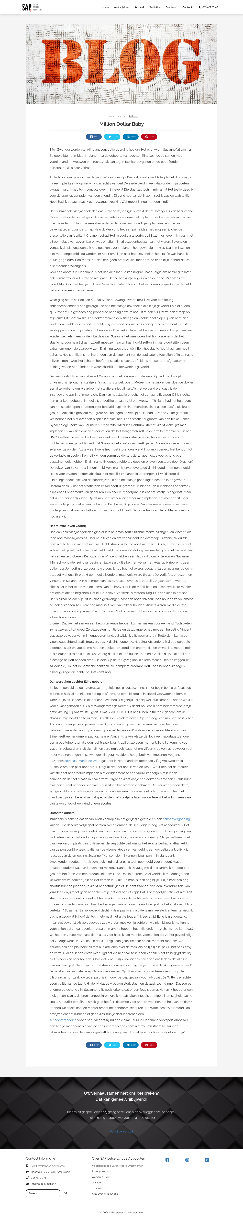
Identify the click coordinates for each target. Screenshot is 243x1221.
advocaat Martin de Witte (82, 761)
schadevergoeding (176, 819)
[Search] (65, 1193)
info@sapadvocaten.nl (44, 1183)
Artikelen (133, 116)
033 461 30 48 (39, 1178)
